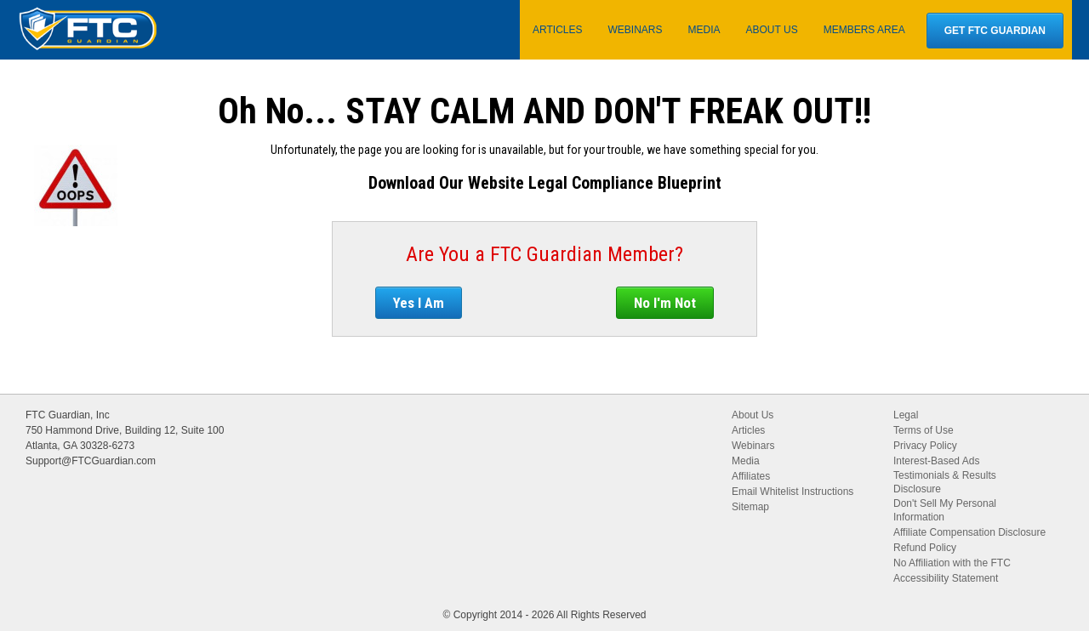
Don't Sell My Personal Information (944, 510)
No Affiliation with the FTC (952, 563)
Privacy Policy (925, 446)
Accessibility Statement (945, 578)
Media (746, 461)
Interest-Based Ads (936, 461)
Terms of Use (923, 430)
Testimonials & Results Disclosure (944, 482)
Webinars (753, 446)
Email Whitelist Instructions (792, 491)
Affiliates (751, 476)
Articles (748, 430)
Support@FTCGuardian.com (91, 461)
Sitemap (750, 507)
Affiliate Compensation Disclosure (969, 532)
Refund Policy (924, 548)
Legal (905, 415)
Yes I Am (418, 302)
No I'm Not (665, 302)
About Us (752, 415)
